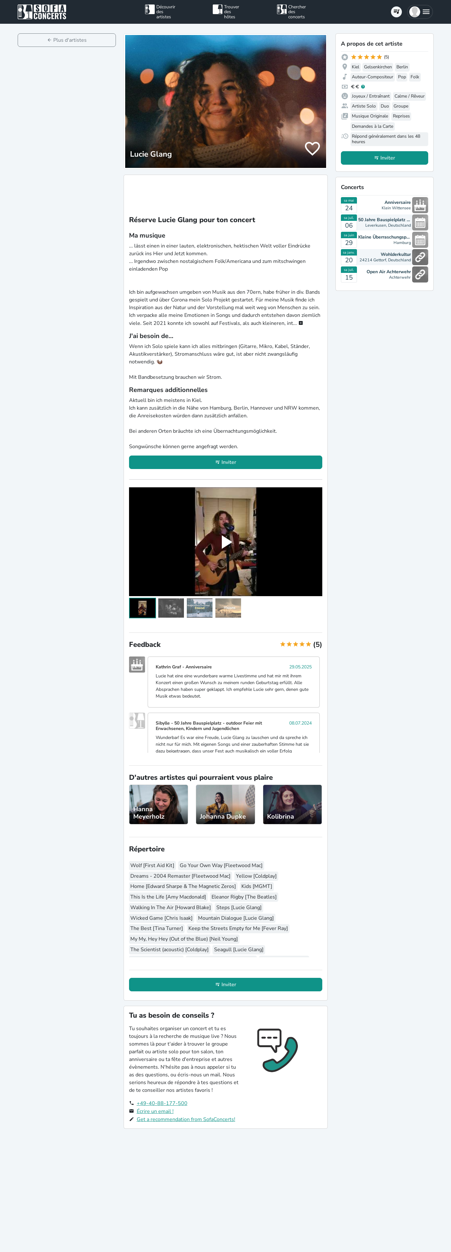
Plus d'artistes (70, 40)
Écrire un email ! (155, 1111)
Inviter (228, 462)
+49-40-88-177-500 (162, 1103)
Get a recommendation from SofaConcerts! (186, 1119)
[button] (420, 12)
